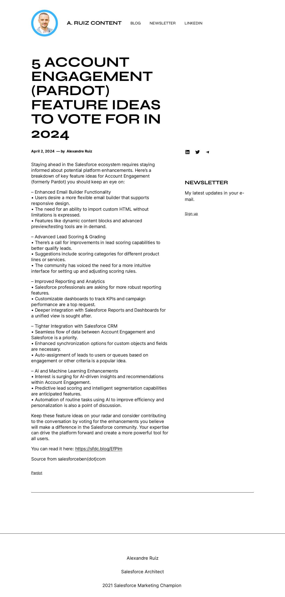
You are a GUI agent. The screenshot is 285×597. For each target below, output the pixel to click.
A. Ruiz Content (94, 23)
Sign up (191, 213)
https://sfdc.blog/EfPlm (98, 448)
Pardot (36, 473)
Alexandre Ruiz (143, 558)
